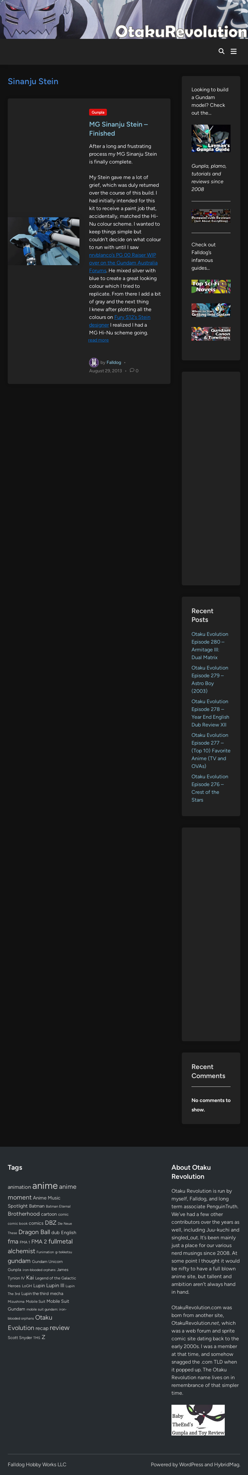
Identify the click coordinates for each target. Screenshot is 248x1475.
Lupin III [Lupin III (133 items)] (55, 1285)
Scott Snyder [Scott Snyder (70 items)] (20, 1337)
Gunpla (98, 112)
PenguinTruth (222, 1206)
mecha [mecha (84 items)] (56, 1293)
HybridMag (226, 1464)
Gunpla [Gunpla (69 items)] (14, 1269)
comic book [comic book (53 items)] (17, 1223)
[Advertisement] (211, 478)
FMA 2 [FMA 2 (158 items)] (39, 1241)
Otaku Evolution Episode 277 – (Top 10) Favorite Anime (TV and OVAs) (211, 750)
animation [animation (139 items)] (19, 1187)
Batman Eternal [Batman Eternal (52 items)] (58, 1206)
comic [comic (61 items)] (63, 1214)
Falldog (114, 362)
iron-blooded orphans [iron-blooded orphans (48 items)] (39, 1270)
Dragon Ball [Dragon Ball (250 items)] (34, 1232)
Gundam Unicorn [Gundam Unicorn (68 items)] (47, 1261)
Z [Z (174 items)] (43, 1337)
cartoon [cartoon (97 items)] (49, 1214)
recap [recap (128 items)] (42, 1328)
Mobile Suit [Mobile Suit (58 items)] (35, 1301)
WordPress (191, 1464)
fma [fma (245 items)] (13, 1241)
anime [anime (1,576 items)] (45, 1185)
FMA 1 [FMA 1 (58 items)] (25, 1242)
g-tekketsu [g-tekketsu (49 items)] (63, 1252)
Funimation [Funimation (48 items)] (45, 1252)
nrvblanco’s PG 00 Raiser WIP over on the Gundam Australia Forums (123, 263)
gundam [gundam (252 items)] (19, 1261)
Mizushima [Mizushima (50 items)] (16, 1302)
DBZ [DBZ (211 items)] (51, 1222)
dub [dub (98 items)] (55, 1232)
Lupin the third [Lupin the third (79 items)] (35, 1293)
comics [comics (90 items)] (36, 1223)
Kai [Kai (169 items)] (30, 1277)
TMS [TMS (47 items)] (36, 1338)
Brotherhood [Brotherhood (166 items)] (24, 1213)
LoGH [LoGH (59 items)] (27, 1286)
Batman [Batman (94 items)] (37, 1206)
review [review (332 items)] (59, 1327)
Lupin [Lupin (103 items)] (39, 1286)
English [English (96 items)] (68, 1232)
